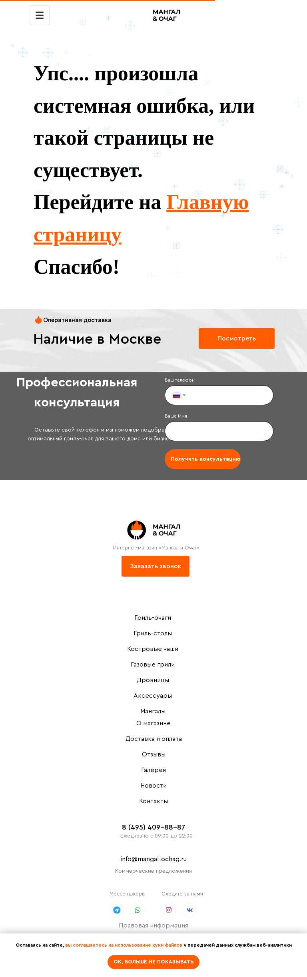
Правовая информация (153, 925)
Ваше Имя (176, 416)
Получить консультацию (205, 459)
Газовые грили (153, 664)
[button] (155, 566)
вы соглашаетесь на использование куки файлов (123, 945)
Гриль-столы (153, 633)
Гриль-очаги (152, 618)
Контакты (153, 801)
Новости (153, 785)
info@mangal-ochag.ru (154, 859)
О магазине (153, 723)
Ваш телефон (180, 380)
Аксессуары (153, 695)
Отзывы (153, 754)
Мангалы (152, 711)
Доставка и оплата (154, 739)
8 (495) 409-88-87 (153, 827)
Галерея (153, 770)
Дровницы (153, 680)
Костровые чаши (152, 649)
